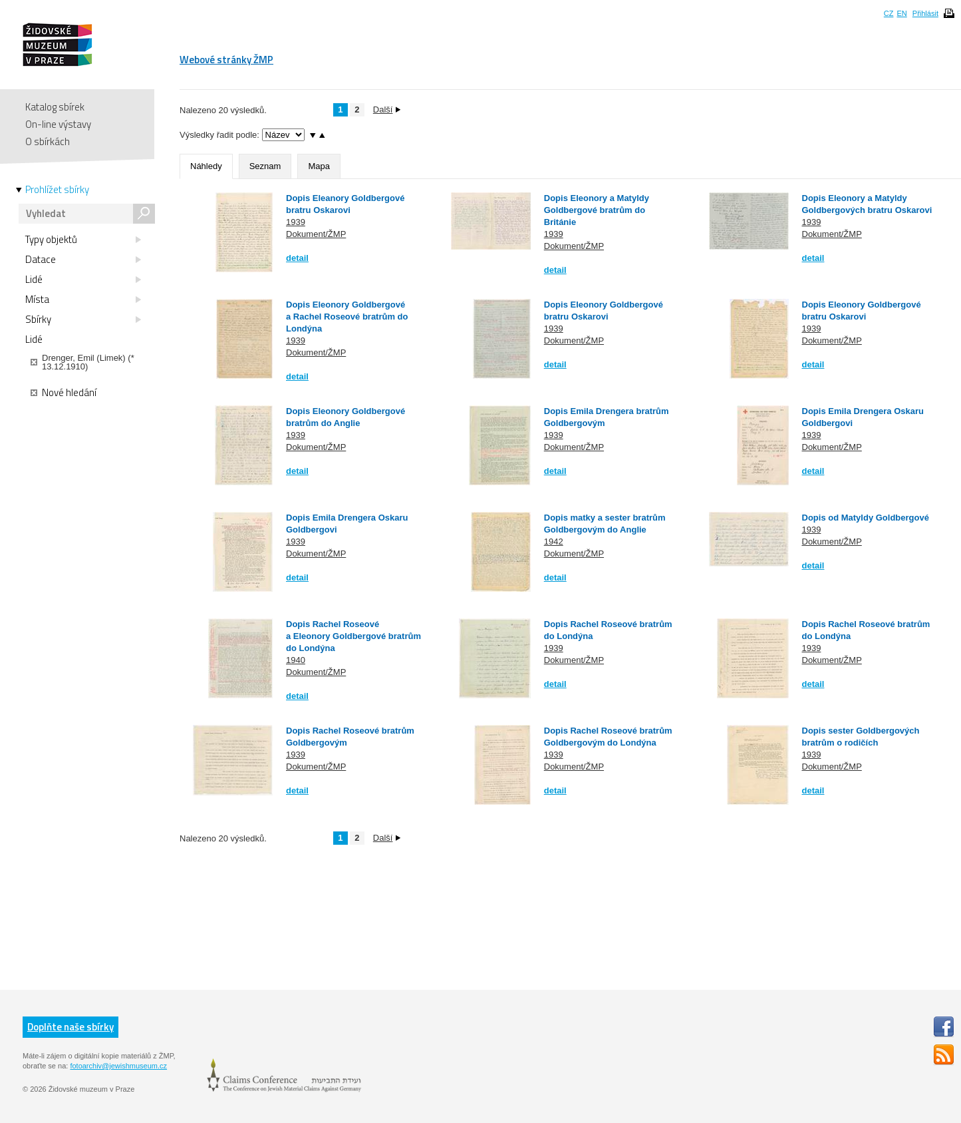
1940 (295, 660)
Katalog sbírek (54, 106)
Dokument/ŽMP (316, 234)
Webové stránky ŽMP (226, 59)
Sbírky (83, 320)
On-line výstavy (58, 124)
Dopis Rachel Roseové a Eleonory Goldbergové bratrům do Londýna (353, 636)
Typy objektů (83, 240)
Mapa (319, 166)
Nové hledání (63, 393)
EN (901, 13)
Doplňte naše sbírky (70, 1026)
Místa (83, 300)
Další (387, 109)
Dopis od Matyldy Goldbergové (865, 518)
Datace (83, 260)
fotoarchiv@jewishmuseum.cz (118, 1066)
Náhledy (206, 166)
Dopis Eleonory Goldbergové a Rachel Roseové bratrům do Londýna (347, 317)
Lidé (83, 280)
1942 (553, 542)
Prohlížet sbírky (57, 190)
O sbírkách (47, 141)
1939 (295, 222)
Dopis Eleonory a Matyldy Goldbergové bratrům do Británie (596, 210)
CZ (889, 13)
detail (297, 258)
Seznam (265, 166)
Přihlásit (925, 13)
